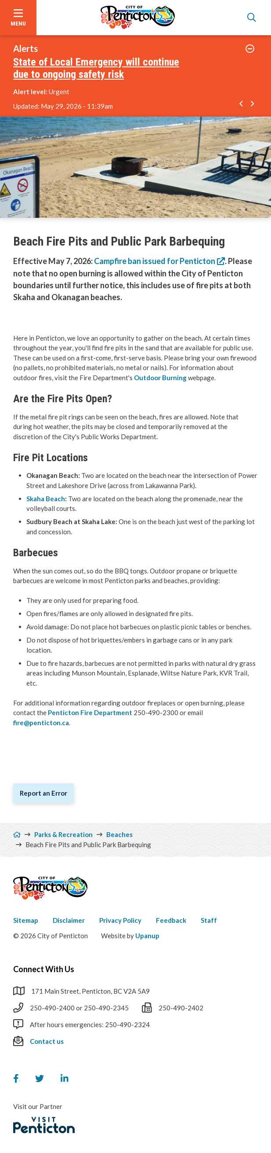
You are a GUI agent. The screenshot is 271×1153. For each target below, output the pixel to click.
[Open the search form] (251, 17)
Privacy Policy (120, 920)
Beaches (119, 834)
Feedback (171, 920)
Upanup (147, 936)
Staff (209, 920)
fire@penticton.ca (41, 723)
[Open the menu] (18, 17)
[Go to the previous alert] (241, 104)
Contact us (47, 1041)
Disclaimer (69, 920)
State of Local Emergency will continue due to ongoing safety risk (96, 68)
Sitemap (25, 920)
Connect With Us (43, 969)
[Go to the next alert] (253, 104)
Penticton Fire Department (90, 712)
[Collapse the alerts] (250, 49)
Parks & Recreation (63, 834)
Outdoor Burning (161, 378)
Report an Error (43, 793)
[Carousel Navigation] (247, 104)
